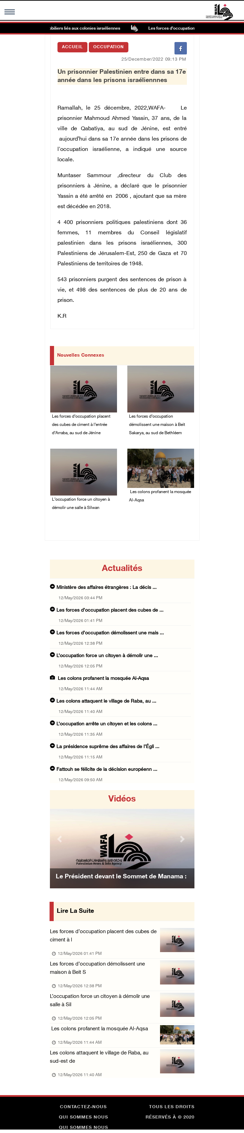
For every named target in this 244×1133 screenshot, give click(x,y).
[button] (61, 839)
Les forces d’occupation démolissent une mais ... (110, 633)
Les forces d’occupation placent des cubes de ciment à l (103, 936)
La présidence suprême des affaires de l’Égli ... (107, 747)
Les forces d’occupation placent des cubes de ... (109, 610)
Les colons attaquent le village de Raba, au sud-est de (99, 1057)
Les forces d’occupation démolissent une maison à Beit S (97, 968)
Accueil (72, 47)
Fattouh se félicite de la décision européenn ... (106, 770)
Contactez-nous (83, 1107)
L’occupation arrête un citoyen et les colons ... (106, 724)
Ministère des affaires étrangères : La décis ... (106, 588)
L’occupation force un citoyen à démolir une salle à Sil (100, 1001)
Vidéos (122, 799)
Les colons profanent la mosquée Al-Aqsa (160, 496)
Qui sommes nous (83, 1117)
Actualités (122, 569)
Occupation (108, 47)
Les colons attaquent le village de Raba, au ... (106, 701)
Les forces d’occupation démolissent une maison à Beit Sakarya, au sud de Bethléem (157, 425)
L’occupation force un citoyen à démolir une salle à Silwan (81, 503)
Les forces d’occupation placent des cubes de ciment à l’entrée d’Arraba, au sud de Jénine (81, 425)
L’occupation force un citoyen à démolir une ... (107, 656)
